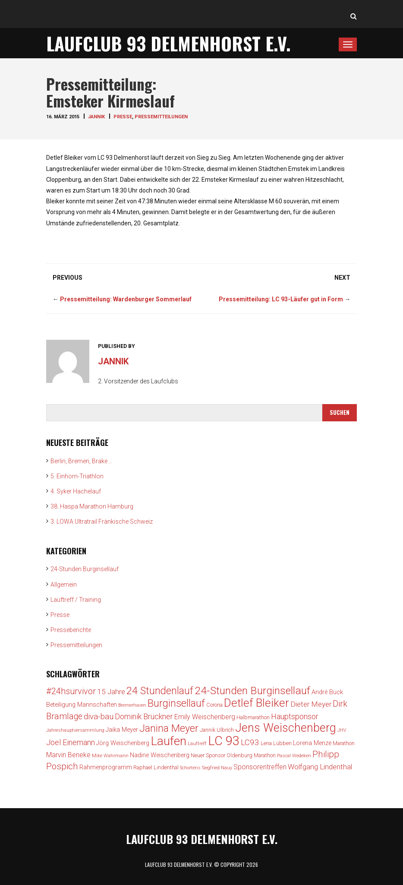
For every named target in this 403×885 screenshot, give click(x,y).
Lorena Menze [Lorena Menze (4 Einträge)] (312, 743)
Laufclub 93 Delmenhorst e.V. (168, 43)
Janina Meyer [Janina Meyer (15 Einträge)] (168, 728)
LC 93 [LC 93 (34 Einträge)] (223, 740)
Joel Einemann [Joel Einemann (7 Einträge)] (70, 742)
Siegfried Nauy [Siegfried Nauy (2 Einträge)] (217, 768)
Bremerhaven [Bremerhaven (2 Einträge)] (132, 705)
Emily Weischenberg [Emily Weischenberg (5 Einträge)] (204, 717)
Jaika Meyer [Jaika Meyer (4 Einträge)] (122, 729)
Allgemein (63, 584)
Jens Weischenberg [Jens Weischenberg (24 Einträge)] (285, 728)
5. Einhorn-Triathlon (77, 476)
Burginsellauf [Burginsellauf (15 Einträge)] (176, 703)
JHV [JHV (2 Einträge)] (341, 730)
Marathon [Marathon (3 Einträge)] (344, 743)
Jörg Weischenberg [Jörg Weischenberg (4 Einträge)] (122, 743)
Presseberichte (70, 629)
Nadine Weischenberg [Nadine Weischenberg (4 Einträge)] (159, 755)
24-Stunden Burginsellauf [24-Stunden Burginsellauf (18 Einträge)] (252, 690)
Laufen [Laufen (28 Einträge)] (168, 741)
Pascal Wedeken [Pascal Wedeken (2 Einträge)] (294, 756)
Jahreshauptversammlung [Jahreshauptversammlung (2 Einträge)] (75, 730)
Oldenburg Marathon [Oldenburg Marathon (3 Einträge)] (251, 755)
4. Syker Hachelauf (75, 491)
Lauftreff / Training (75, 599)
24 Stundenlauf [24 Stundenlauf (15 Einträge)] (159, 691)
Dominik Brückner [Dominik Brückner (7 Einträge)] (144, 716)
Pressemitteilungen (161, 117)
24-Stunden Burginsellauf (84, 569)
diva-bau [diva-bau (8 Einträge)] (98, 716)
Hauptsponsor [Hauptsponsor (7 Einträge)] (294, 716)
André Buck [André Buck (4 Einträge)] (327, 692)
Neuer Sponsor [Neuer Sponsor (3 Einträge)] (208, 755)
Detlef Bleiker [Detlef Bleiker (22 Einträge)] (256, 702)
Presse (122, 117)
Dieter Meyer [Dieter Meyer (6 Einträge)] (310, 704)
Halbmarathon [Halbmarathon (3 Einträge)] (253, 717)
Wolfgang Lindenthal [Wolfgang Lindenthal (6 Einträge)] (320, 766)
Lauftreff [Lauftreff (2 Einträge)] (197, 743)
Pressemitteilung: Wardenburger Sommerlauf (126, 299)
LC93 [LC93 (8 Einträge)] (250, 742)
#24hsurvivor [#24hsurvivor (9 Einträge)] (71, 691)
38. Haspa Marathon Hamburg (91, 506)
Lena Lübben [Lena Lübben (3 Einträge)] (276, 743)
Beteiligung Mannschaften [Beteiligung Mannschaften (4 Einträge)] (81, 704)
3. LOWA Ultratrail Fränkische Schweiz (101, 521)
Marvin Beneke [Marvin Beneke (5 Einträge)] (68, 755)
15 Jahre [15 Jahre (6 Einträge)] (111, 691)
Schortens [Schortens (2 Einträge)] (190, 768)
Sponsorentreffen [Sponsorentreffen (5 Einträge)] (260, 767)
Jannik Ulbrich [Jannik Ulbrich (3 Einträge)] (217, 730)
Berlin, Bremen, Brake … (81, 461)
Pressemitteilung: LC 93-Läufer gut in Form (281, 299)
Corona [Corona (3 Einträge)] (214, 705)
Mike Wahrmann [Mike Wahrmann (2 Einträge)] (110, 756)
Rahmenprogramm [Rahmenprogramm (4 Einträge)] (105, 767)
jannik (96, 117)
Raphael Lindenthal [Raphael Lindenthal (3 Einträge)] (156, 767)
